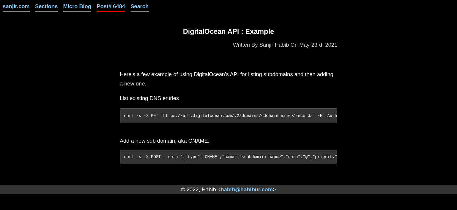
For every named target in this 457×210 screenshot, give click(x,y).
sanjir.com (16, 6)
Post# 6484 (111, 6)
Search (140, 6)
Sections (46, 6)
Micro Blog (77, 6)
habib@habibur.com (247, 189)
